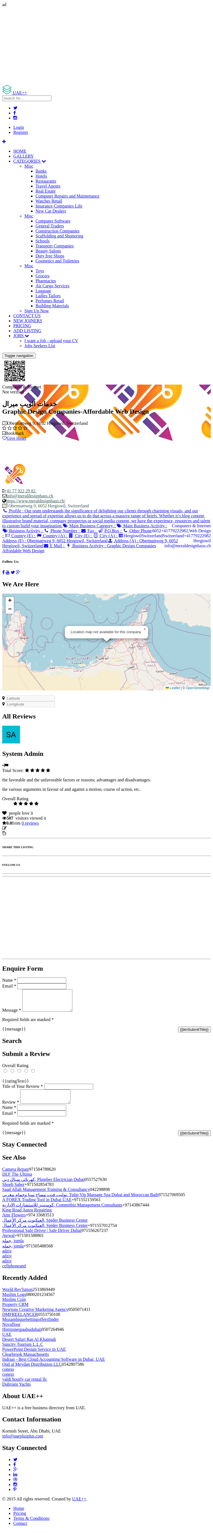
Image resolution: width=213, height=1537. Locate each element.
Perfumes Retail (50, 300)
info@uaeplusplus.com (22, 1442)
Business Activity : (23, 530)
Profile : (106, 518)
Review (10, 1108)
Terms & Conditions (31, 1525)
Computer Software (53, 221)
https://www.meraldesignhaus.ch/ (35, 500)
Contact (20, 1530)
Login (18, 127)
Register (20, 132)
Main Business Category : (89, 525)
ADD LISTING (27, 330)
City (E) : (80, 535)
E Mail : (54, 545)
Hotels (41, 176)
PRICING (22, 325)
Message (11, 1014)
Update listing (20, 828)
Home (18, 1515)
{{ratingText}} (15, 1085)
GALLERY (23, 156)
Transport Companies (55, 246)
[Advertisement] (106, 46)
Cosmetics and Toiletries (57, 261)
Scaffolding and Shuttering (59, 236)
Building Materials (52, 305)
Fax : (89, 530)
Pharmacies (46, 280)
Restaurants (46, 181)
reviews (30, 823)
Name (9, 980)
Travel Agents (48, 186)
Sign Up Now (36, 310)
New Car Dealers (51, 211)
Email (9, 986)
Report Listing (19, 833)
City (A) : (105, 535)
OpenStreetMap (197, 688)
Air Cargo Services (52, 285)
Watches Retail (49, 201)
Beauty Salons (48, 251)
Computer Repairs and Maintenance (68, 196)
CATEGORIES (29, 161)
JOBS (21, 335)
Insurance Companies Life (59, 206)
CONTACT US (26, 315)
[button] (144, 629)
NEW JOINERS (27, 320)
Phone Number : (62, 530)
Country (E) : (20, 535)
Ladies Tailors (48, 295)
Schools (43, 241)
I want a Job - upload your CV (51, 340)
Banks (41, 171)
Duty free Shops (50, 256)
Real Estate (45, 191)
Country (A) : (52, 535)
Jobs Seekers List (39, 345)
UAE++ (79, 1505)
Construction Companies (58, 231)
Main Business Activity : (141, 525)
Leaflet (173, 688)
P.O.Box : (110, 530)
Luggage (43, 290)
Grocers (43, 275)
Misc (28, 166)
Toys (40, 270)
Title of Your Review (22, 1090)
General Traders (50, 226)
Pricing (19, 1520)
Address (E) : (63, 538)
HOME (19, 151)
